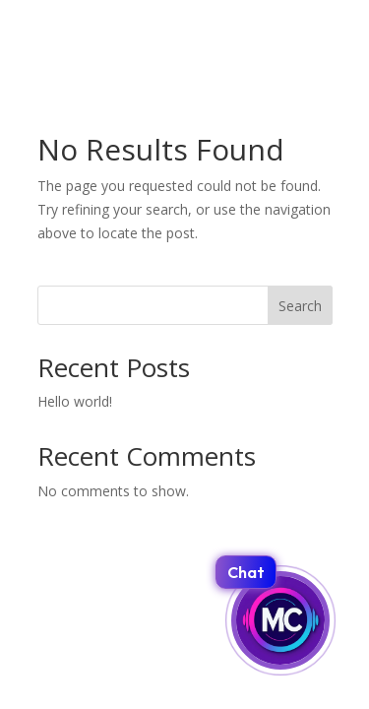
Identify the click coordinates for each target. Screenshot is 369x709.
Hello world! (74, 401)
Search (300, 305)
